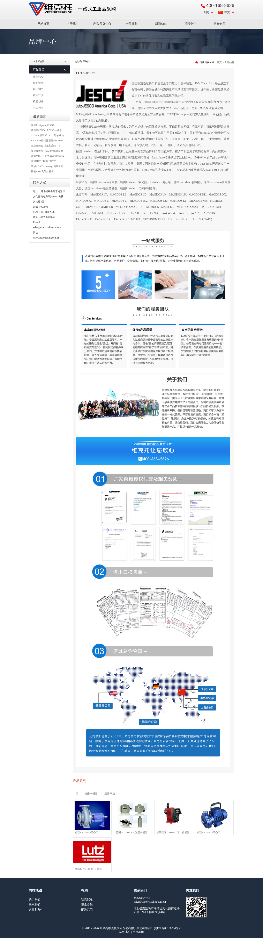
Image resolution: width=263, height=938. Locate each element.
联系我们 (34, 904)
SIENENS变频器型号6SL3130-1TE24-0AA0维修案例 (59, 140)
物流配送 (87, 899)
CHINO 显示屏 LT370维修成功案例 (50, 135)
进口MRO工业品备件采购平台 (73, 9)
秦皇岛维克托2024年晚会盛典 (47, 150)
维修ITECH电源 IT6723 (43, 161)
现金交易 (87, 904)
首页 (219, 62)
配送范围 (87, 909)
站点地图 (124, 931)
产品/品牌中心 (102, 23)
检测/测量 (38, 82)
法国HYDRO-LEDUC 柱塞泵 (46, 130)
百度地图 (138, 931)
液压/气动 (38, 76)
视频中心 (190, 23)
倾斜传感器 (91, 793)
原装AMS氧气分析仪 (42, 171)
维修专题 (219, 23)
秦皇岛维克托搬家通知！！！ (47, 145)
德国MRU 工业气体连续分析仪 (47, 156)
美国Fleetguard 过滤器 (42, 125)
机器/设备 (38, 101)
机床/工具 (38, 95)
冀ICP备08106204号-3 (167, 928)
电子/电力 (38, 89)
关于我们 (72, 23)
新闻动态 (161, 23)
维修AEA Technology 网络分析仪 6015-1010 (54, 166)
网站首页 (43, 23)
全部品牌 (49, 61)
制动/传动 (38, 107)
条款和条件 (36, 909)
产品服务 (131, 23)
